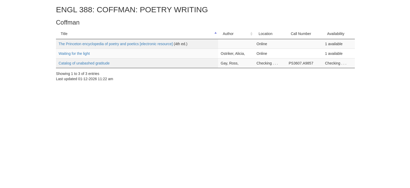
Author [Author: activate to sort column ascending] (228, 34)
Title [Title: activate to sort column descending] (64, 34)
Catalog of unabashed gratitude (84, 63)
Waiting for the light (74, 53)
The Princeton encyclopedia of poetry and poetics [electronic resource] (116, 44)
